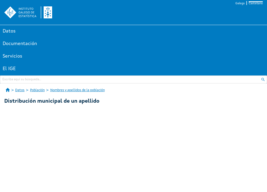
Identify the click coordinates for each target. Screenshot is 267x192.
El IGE (9, 68)
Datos (9, 31)
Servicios (12, 56)
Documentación (20, 43)
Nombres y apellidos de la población (77, 90)
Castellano (256, 3)
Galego (240, 3)
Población (37, 90)
